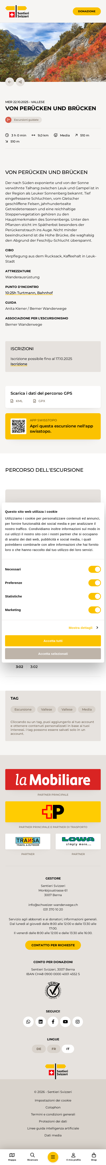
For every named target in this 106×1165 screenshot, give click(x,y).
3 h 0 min (15, 135)
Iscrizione (19, 364)
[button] (53, 52)
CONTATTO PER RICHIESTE (53, 945)
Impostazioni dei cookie (53, 1100)
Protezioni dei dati (53, 1121)
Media (62, 135)
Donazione (86, 11)
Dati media (53, 1135)
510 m (82, 135)
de (39, 1049)
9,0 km (40, 135)
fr (54, 1049)
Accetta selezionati (53, 654)
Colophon (53, 1107)
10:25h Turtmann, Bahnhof (29, 293)
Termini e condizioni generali (53, 1114)
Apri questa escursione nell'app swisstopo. (61, 429)
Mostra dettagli (80, 628)
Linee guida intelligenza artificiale (53, 1128)
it (67, 1049)
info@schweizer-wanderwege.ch (53, 905)
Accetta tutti (53, 641)
